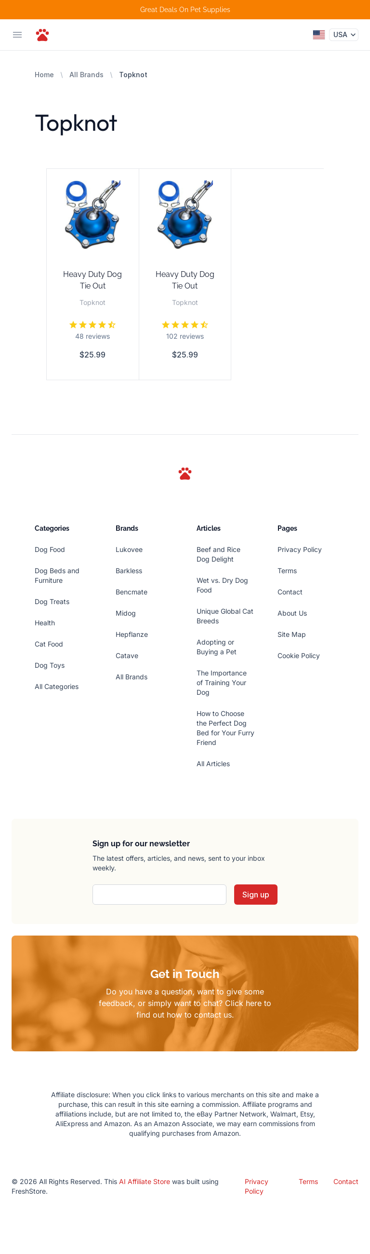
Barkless (129, 570)
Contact (290, 592)
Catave (127, 655)
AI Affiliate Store (144, 1181)
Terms (287, 570)
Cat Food (49, 644)
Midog (126, 613)
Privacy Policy (300, 549)
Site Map (292, 634)
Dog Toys (50, 665)
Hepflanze (132, 634)
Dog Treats (52, 601)
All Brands (86, 74)
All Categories (57, 686)
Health (45, 623)
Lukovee (129, 549)
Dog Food (50, 549)
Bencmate (131, 592)
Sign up (255, 894)
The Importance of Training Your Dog (222, 682)
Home (44, 74)
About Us (292, 613)
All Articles (213, 763)
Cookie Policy (299, 655)
